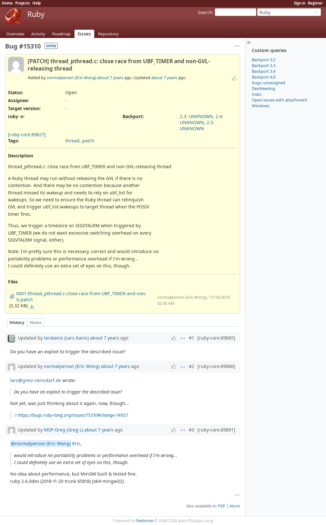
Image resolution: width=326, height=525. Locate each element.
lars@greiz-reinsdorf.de (35, 380)
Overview (15, 34)
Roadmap (61, 34)
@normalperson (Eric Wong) (41, 443)
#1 (191, 338)
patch (88, 141)
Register (315, 3)
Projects (22, 3)
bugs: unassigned (268, 83)
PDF (221, 506)
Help (36, 3)
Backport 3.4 (263, 71)
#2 (191, 366)
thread (72, 141)
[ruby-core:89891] (216, 430)
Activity (38, 34)
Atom (235, 506)
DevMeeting (263, 88)
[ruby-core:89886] (216, 366)
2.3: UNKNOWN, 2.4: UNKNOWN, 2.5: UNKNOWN (201, 122)
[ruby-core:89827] (27, 134)
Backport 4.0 (263, 77)
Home (7, 3)
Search (205, 12)
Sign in (299, 3)
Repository (108, 34)
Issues (84, 34)
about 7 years (110, 77)
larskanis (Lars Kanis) (66, 338)
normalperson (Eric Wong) (71, 77)
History (17, 322)
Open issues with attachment (279, 100)
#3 (191, 430)
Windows (260, 106)
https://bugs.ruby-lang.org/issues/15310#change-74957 (73, 415)
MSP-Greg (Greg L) (63, 430)
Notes (36, 322)
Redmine (144, 520)
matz (256, 94)
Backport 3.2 (263, 60)
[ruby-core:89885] (216, 338)
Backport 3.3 (263, 65)
